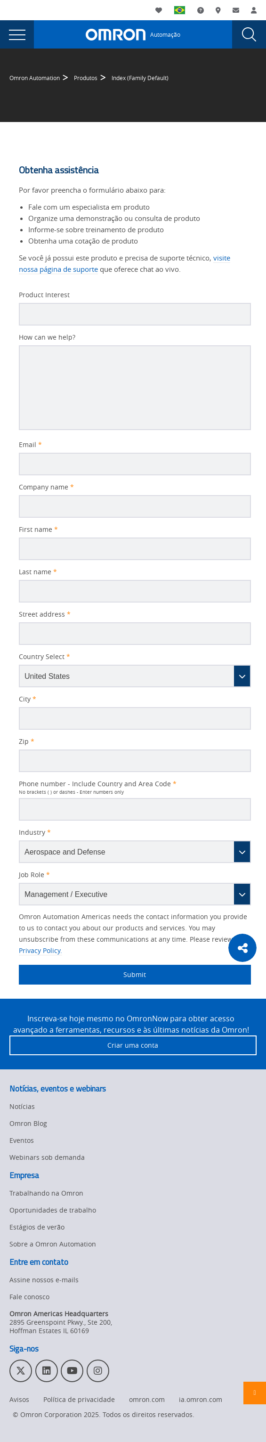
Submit (82, 975)
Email (30, 444)
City (27, 699)
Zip (26, 741)
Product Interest (44, 295)
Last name (38, 572)
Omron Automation (34, 77)
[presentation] (17, 34)
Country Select (44, 656)
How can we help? (47, 337)
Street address (45, 614)
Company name (46, 487)
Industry (35, 832)
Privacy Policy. (40, 950)
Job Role (34, 875)
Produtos (85, 77)
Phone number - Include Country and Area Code (98, 784)
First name (38, 529)
